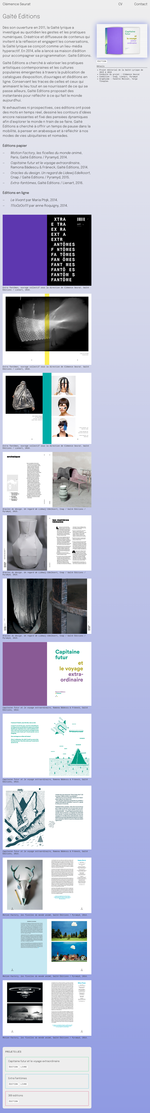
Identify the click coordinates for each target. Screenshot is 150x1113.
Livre (24, 1067)
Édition (102, 61)
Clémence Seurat (17, 4)
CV (120, 4)
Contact (140, 4)
